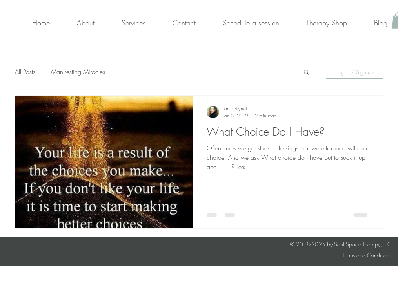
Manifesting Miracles (78, 71)
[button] (306, 73)
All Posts (25, 71)
